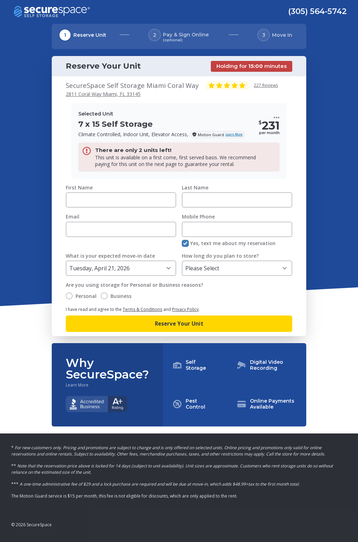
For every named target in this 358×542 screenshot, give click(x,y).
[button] (234, 384)
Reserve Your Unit (179, 323)
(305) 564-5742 (317, 11)
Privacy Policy (185, 309)
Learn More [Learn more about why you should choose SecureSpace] (77, 385)
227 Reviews (266, 85)
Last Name (195, 187)
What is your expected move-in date (110, 255)
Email (72, 216)
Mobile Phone (198, 216)
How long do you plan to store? (220, 255)
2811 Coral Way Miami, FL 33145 (103, 94)
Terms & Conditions (142, 309)
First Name (79, 187)
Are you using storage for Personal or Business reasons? (134, 285)
